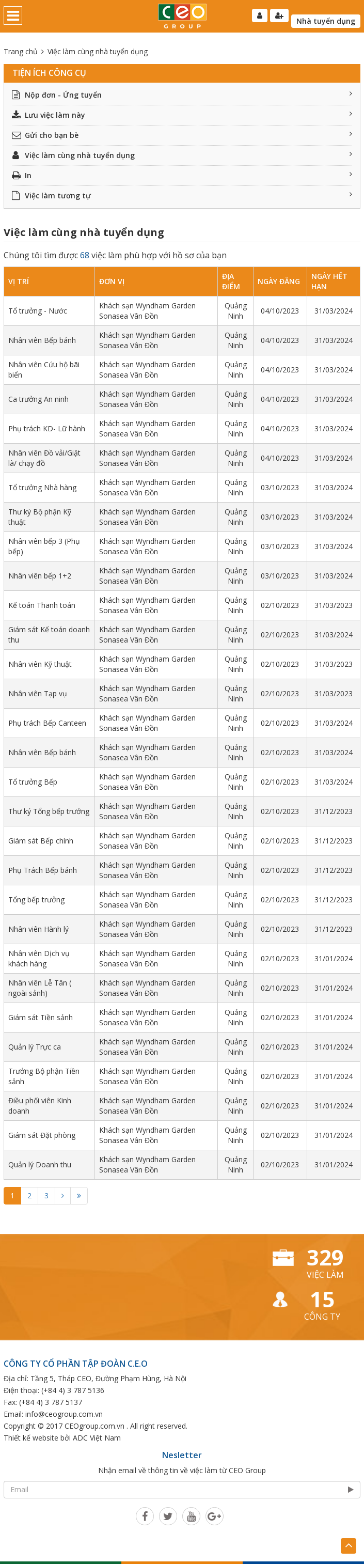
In (182, 175)
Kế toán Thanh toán (41, 605)
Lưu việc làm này (182, 115)
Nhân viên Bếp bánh (42, 340)
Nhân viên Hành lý (38, 929)
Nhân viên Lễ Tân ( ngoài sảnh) (39, 988)
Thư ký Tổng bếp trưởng (48, 811)
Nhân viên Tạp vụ (37, 693)
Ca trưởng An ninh (38, 399)
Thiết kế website (31, 1438)
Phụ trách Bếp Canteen (47, 723)
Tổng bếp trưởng (36, 899)
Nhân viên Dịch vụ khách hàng (39, 958)
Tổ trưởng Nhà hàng (42, 487)
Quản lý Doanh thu (39, 1164)
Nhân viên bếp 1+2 (39, 576)
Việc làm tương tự (182, 195)
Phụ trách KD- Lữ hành (46, 428)
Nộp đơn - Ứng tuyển (182, 95)
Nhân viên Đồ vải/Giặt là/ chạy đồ (44, 458)
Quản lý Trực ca (34, 1047)
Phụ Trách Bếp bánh (42, 870)
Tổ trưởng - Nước (37, 311)
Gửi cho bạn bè (182, 135)
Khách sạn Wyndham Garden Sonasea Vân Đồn (147, 311)
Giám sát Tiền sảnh (40, 1017)
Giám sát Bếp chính (40, 841)
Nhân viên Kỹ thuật (40, 664)
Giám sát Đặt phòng (41, 1135)
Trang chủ (21, 51)
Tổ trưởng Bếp (32, 782)
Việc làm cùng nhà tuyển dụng (182, 155)
